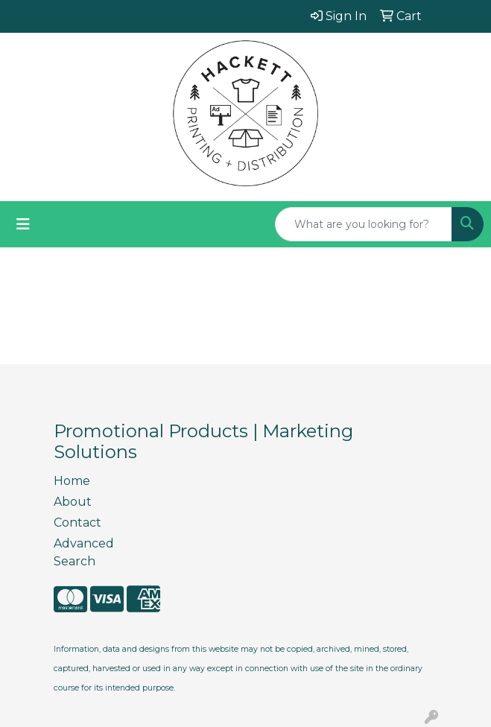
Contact (77, 522)
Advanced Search (84, 552)
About (73, 502)
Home (72, 481)
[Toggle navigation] (23, 224)
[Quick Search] (363, 224)
